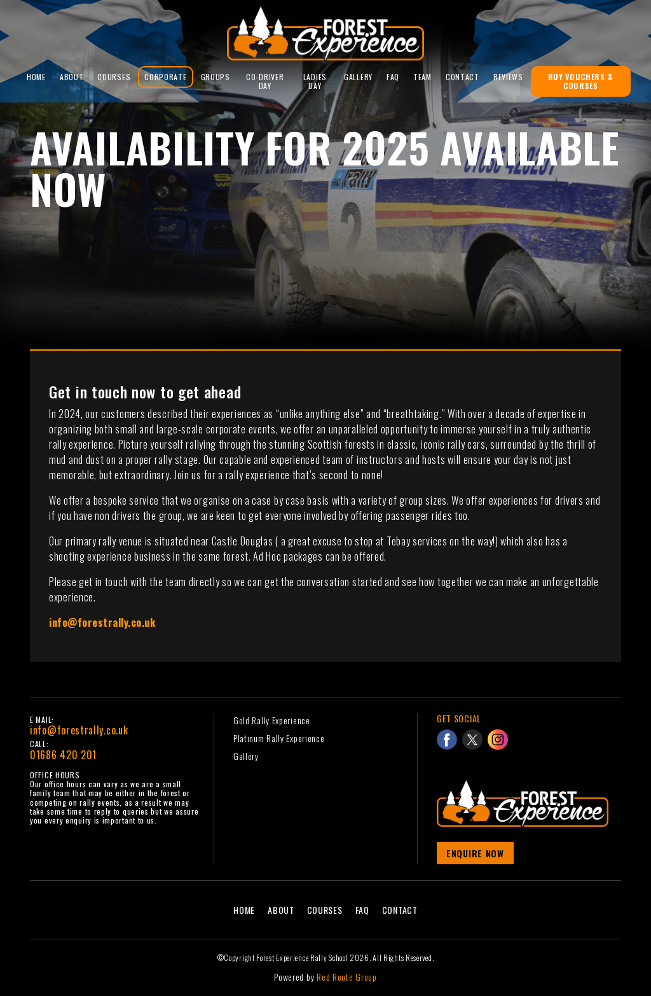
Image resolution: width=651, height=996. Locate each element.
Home (36, 76)
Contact (462, 76)
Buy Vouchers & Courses (580, 81)
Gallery (358, 76)
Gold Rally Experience (271, 720)
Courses (113, 76)
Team (422, 76)
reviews (508, 76)
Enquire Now (475, 853)
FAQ (393, 76)
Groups (215, 76)
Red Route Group (347, 976)
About (72, 76)
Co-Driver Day (265, 81)
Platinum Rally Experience (279, 738)
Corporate (165, 76)
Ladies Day (315, 81)
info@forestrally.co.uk (79, 730)
